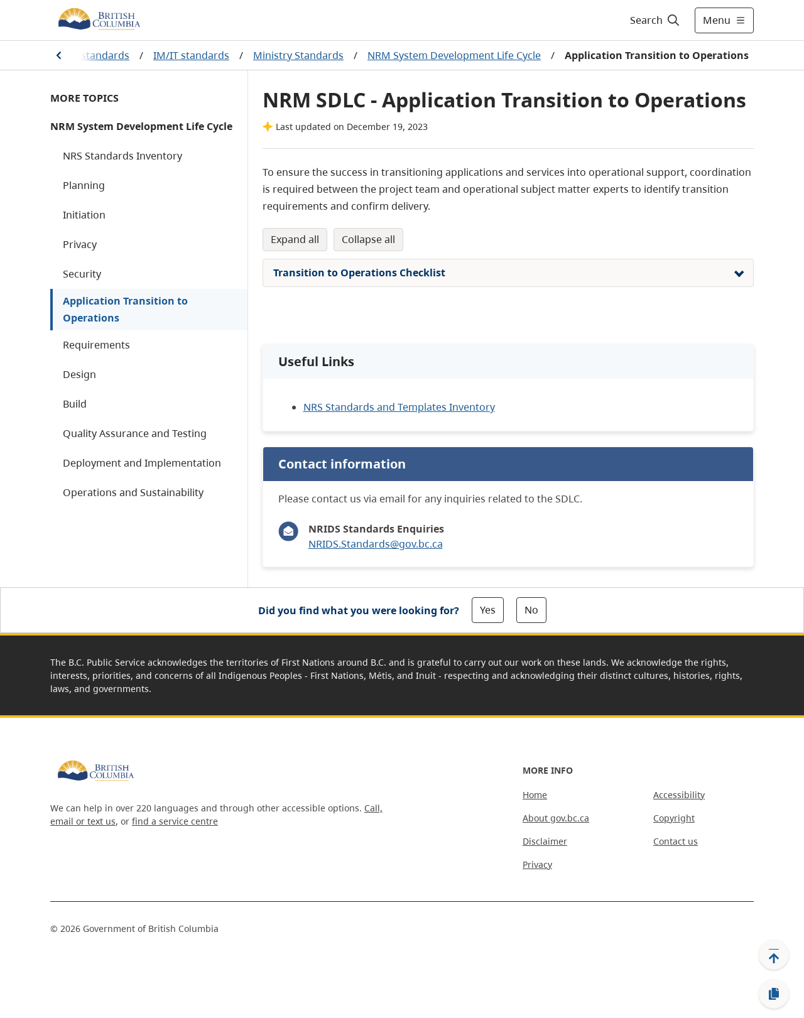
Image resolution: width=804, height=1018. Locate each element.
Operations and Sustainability (133, 492)
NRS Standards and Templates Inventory (399, 407)
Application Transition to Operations (125, 309)
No (531, 610)
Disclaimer (545, 841)
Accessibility (679, 795)
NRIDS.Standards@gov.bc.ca (375, 544)
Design (79, 374)
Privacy (80, 244)
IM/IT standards (191, 55)
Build (75, 404)
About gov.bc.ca (556, 818)
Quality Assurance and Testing (135, 433)
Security (82, 274)
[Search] (655, 20)
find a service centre (175, 821)
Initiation (84, 215)
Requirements (96, 345)
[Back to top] (774, 954)
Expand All (295, 239)
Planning (84, 185)
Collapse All (368, 239)
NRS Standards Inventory (122, 156)
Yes (488, 610)
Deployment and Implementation (142, 463)
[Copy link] (774, 994)
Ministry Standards (298, 55)
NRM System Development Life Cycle (454, 55)
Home (535, 795)
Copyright (674, 818)
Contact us (675, 841)
